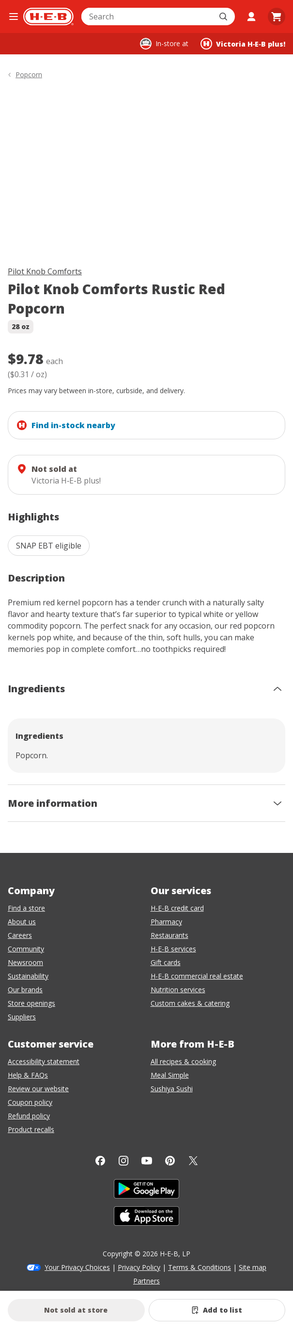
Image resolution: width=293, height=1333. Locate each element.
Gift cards (166, 962)
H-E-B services (173, 948)
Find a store (26, 908)
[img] (146, 174)
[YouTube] (146, 1160)
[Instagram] (123, 1160)
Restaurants (169, 935)
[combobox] (147, 16)
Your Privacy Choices (77, 1267)
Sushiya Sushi (172, 1088)
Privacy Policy (139, 1267)
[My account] (251, 16)
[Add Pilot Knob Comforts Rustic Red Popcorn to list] (217, 1310)
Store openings (31, 1003)
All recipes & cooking (183, 1061)
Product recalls (31, 1129)
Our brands (25, 989)
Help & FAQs (28, 1075)
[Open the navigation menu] (13, 16)
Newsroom (25, 962)
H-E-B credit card (177, 908)
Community (26, 948)
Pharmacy (166, 921)
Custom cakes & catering (190, 1003)
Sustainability (28, 976)
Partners (146, 1280)
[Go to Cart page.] (276, 16)
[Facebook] (100, 1160)
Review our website (38, 1088)
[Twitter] (193, 1160)
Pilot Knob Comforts (45, 271)
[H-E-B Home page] (48, 16)
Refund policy (29, 1115)
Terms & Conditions (199, 1267)
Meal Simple (170, 1075)
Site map (252, 1267)
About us (22, 921)
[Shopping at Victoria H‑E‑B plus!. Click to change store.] (242, 44)
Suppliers (22, 1016)
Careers (20, 935)
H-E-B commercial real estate (197, 976)
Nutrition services (178, 989)
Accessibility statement (43, 1061)
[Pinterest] (170, 1160)
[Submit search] (224, 16)
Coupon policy (30, 1102)
